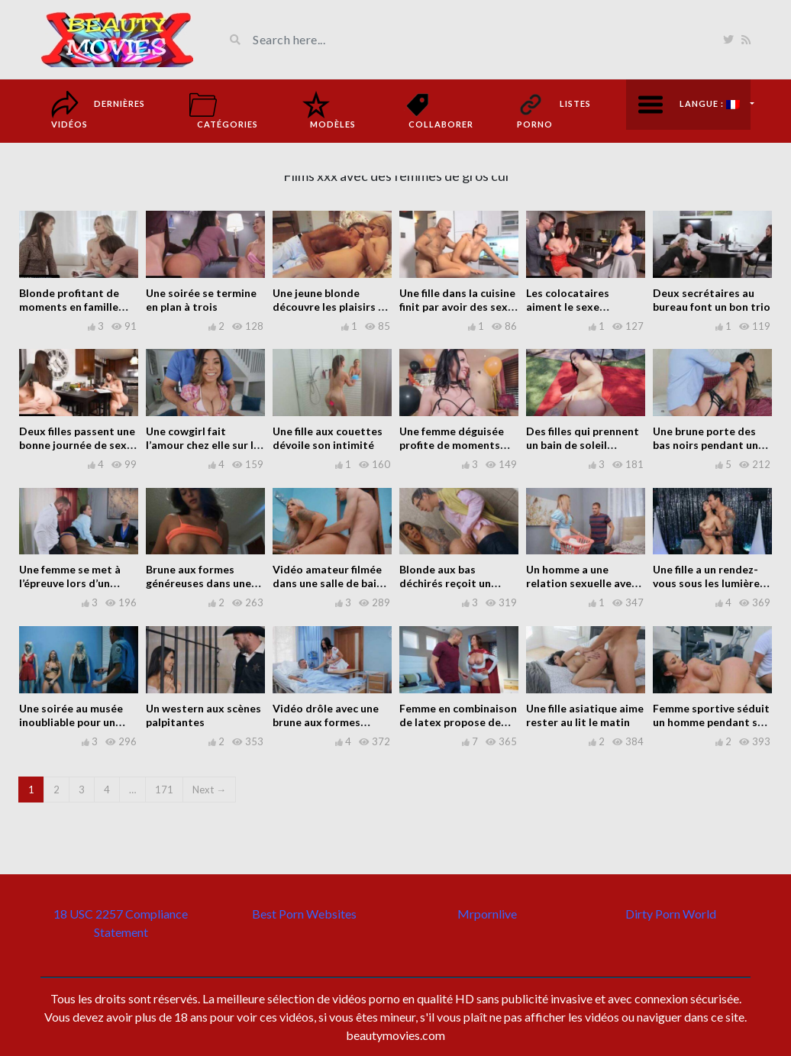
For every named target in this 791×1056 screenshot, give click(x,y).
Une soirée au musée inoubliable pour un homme (71, 722)
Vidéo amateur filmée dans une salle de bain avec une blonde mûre (328, 583)
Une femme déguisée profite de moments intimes (451, 445)
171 (164, 789)
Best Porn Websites (304, 913)
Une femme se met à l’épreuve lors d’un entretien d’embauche (74, 583)
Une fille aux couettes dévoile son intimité (328, 438)
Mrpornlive (487, 913)
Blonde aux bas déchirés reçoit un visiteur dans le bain (449, 583)
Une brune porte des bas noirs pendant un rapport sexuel (705, 445)
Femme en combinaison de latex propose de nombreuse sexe (458, 722)
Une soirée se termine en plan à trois (201, 299)
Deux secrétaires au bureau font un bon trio (711, 299)
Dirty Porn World (670, 913)
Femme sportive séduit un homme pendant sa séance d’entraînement (711, 722)
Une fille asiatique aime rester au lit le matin (585, 715)
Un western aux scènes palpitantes (203, 715)
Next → (209, 789)
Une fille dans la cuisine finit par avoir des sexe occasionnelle (457, 306)
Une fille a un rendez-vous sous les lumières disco (709, 583)
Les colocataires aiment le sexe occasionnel (567, 306)
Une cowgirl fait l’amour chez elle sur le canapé (203, 445)
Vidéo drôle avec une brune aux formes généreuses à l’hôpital (328, 722)
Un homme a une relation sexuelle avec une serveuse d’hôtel (581, 583)
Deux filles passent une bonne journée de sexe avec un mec (77, 445)
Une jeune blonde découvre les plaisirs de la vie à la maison (332, 306)
